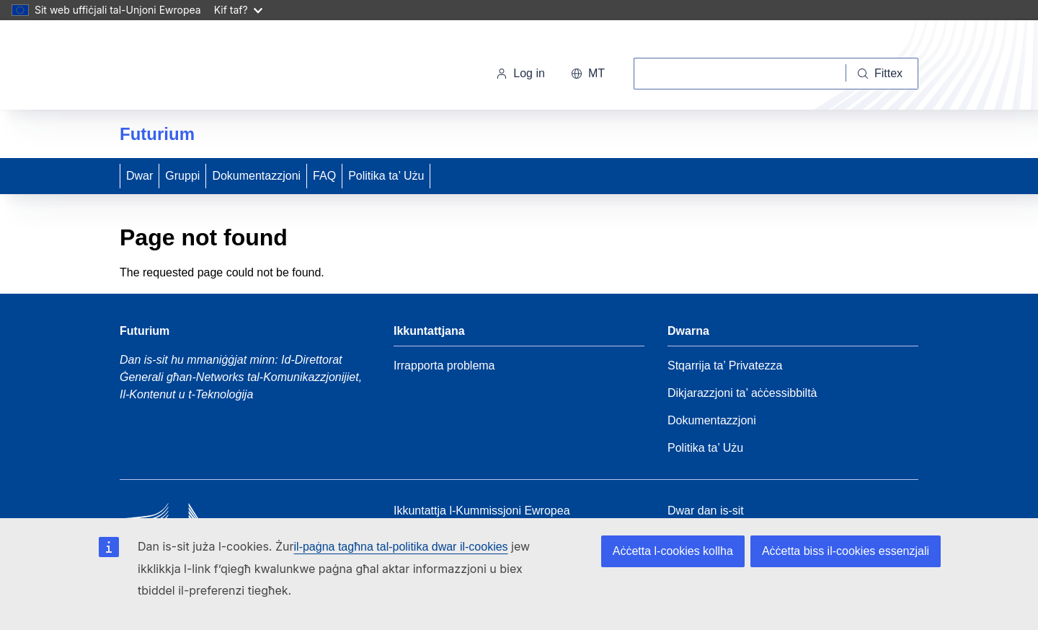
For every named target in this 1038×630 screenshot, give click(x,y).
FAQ (324, 176)
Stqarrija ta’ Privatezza (724, 365)
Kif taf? (238, 10)
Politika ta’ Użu (386, 176)
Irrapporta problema (444, 365)
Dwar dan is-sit (705, 510)
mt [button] (588, 73)
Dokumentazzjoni (256, 176)
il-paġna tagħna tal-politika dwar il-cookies (401, 547)
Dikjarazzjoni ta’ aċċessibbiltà (742, 393)
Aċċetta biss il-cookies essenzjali (845, 551)
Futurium (157, 134)
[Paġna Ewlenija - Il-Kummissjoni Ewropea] (219, 67)
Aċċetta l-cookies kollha (673, 551)
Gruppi (182, 176)
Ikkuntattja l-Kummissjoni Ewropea (482, 510)
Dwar (139, 176)
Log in (520, 73)
